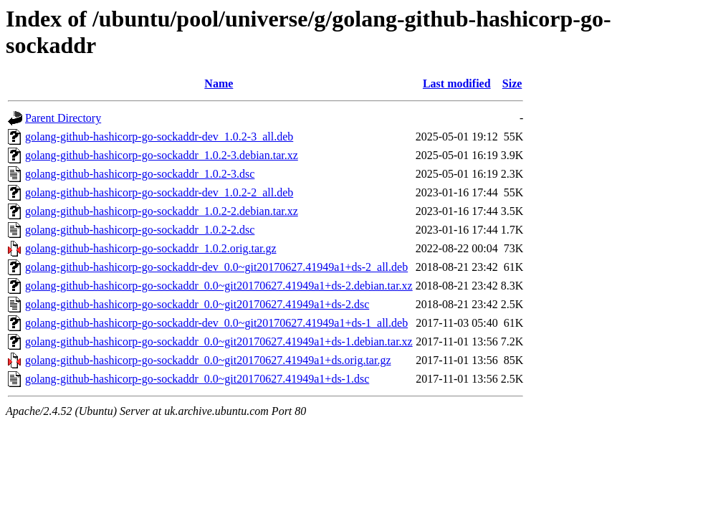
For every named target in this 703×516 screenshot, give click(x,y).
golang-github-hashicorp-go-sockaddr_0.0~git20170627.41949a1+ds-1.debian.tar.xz (219, 341)
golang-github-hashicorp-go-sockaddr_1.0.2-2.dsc (139, 230)
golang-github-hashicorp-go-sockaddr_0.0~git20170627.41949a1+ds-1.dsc (197, 379)
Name (218, 83)
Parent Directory (63, 118)
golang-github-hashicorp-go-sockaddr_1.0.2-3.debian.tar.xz (161, 155)
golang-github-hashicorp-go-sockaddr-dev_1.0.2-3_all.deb (159, 136)
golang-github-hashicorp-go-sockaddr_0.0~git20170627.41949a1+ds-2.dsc (197, 304)
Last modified (457, 83)
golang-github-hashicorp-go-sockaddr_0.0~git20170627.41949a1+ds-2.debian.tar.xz (219, 286)
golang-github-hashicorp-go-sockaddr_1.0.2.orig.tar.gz (151, 248)
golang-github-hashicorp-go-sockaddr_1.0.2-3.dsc (139, 174)
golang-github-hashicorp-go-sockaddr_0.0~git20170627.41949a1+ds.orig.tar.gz (208, 360)
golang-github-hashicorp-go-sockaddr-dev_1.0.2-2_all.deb (159, 192)
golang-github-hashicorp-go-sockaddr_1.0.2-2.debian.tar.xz (161, 211)
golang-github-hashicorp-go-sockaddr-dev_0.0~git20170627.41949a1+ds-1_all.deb (216, 323)
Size (512, 83)
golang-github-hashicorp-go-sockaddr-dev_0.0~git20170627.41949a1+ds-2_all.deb (216, 267)
